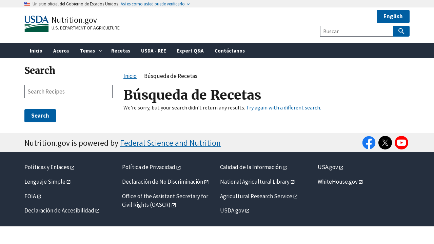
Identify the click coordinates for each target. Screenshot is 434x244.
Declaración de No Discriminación (162, 181)
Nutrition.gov (74, 20)
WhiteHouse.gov (338, 181)
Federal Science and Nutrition (170, 143)
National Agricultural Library (255, 181)
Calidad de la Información (251, 167)
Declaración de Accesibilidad (59, 210)
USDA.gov (232, 210)
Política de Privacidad (148, 167)
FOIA (30, 196)
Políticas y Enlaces (46, 167)
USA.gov (328, 167)
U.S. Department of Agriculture (86, 28)
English (393, 16)
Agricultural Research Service (256, 196)
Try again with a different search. (283, 107)
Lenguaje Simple (44, 181)
